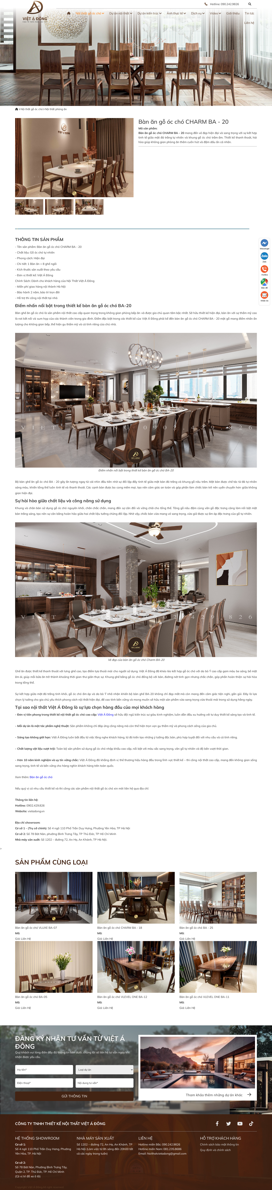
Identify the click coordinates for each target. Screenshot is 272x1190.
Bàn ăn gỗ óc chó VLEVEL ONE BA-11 (204, 997)
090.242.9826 (230, 4)
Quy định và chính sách (215, 1150)
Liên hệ (249, 23)
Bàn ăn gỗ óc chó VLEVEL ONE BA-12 (122, 997)
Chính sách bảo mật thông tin (219, 1144)
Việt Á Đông (106, 714)
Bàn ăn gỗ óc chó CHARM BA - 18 (119, 927)
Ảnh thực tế (176, 13)
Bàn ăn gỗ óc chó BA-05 (31, 997)
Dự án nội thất (120, 13)
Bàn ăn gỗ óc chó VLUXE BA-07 (36, 927)
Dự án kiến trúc (150, 13)
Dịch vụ (198, 13)
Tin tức (249, 13)
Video (215, 13)
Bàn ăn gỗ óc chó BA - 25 (196, 927)
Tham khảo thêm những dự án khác (218, 1095)
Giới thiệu (233, 13)
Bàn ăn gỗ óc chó (41, 777)
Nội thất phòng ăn (56, 109)
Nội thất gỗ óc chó (90, 13)
